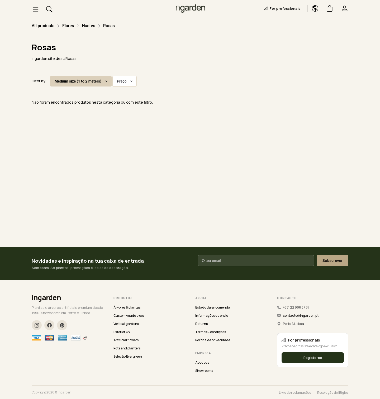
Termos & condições (210, 332)
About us (202, 362)
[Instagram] (37, 325)
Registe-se (312, 357)
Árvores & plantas (126, 307)
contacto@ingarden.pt (301, 315)
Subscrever (332, 260)
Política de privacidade (212, 340)
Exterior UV (121, 332)
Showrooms (204, 370)
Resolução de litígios (332, 392)
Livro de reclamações (295, 392)
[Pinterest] (62, 325)
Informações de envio (211, 315)
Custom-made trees (128, 315)
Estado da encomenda (212, 307)
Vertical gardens (126, 323)
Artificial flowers (126, 340)
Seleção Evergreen (127, 356)
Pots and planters (126, 348)
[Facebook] (49, 325)
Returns (201, 323)
